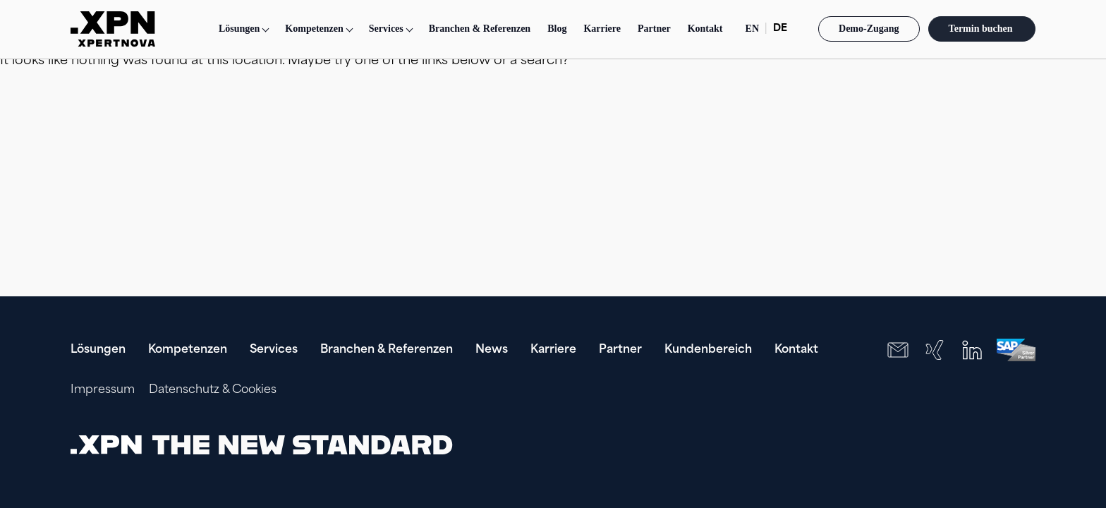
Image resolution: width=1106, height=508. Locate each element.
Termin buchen (982, 28)
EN (752, 28)
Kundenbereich (708, 350)
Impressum (103, 390)
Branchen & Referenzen (479, 28)
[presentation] (945, 444)
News (491, 350)
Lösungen (239, 28)
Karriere (602, 28)
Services (274, 350)
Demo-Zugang (869, 28)
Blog (556, 28)
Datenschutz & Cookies (212, 390)
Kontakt (705, 28)
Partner (654, 28)
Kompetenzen (187, 350)
